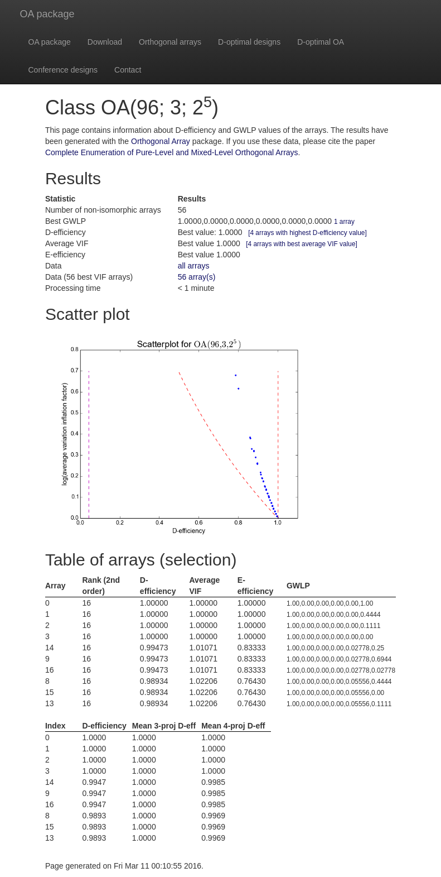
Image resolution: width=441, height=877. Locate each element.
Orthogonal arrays (170, 41)
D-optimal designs (249, 41)
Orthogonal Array (160, 141)
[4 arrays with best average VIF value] (301, 244)
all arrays (194, 265)
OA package (47, 14)
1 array (344, 222)
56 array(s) (197, 276)
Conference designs (63, 69)
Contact (127, 69)
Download (105, 41)
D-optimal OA (320, 41)
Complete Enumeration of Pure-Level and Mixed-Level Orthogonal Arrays (171, 152)
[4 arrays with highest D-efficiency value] (307, 233)
